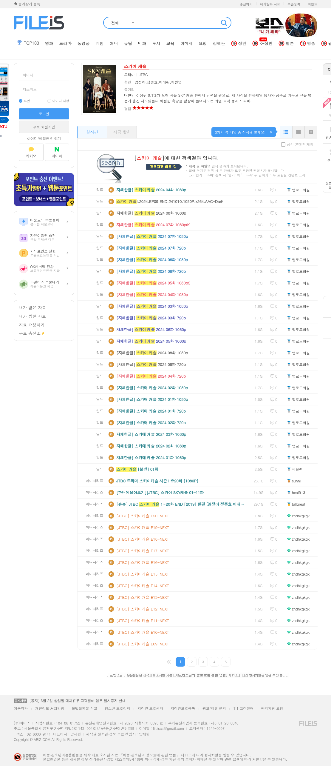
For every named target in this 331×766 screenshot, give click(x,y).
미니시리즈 (94, 481)
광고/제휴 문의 (214, 708)
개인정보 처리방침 (49, 708)
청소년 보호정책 (117, 708)
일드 (99, 189)
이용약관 (21, 708)
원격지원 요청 (272, 708)
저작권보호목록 (183, 708)
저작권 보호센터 (150, 708)
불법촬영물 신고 (84, 708)
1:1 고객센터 (243, 708)
